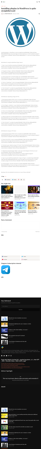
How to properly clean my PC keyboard (16, 335)
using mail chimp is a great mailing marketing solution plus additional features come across (22, 415)
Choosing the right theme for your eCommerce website (19, 323)
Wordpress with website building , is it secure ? (18, 329)
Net (5, 6)
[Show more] (24, 180)
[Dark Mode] (37, 2)
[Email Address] (20, 306)
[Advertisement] (20, 245)
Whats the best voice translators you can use (17, 318)
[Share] (39, 14)
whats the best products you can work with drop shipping (20, 212)
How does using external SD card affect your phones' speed (20, 426)
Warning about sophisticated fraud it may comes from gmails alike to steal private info (23, 421)
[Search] (39, 2)
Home (2, 6)
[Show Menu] (1, 2)
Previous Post (4, 231)
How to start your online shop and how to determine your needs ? (20, 196)
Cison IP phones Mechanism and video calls (17, 341)
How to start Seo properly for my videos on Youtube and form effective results (6, 213)
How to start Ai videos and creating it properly (33, 195)
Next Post (37, 231)
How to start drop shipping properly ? (32, 211)
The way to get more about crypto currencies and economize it (7, 196)
